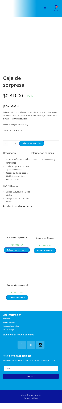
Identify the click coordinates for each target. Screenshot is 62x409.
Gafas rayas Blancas (44, 238)
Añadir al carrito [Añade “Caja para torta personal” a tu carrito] (17, 297)
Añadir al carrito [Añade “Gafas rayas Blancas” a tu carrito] (44, 250)
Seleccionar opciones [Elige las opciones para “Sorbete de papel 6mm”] (16, 250)
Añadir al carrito (32, 143)
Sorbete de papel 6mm (17, 237)
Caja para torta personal (17, 285)
